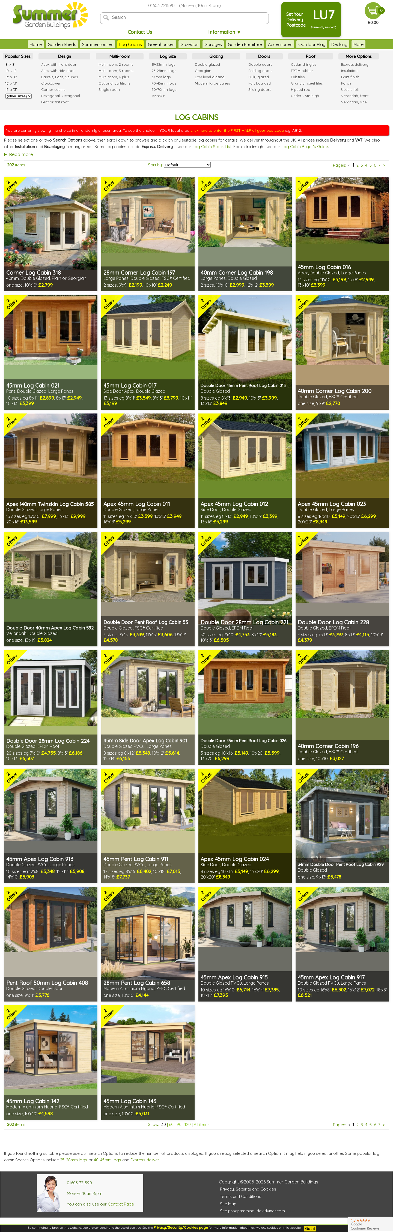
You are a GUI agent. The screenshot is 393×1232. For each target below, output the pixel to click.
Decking (328, 44)
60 (171, 1124)
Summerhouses (86, 44)
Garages (202, 44)
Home (25, 44)
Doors (264, 56)
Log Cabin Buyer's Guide (304, 146)
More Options (359, 56)
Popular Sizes (18, 56)
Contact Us (140, 32)
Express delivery (146, 1159)
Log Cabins (119, 44)
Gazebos (178, 44)
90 (179, 1124)
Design (64, 56)
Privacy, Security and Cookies (248, 1189)
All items (202, 1124)
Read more (21, 154)
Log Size (168, 56)
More (369, 44)
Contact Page (121, 1204)
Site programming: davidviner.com (252, 1210)
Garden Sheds (51, 44)
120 (187, 1124)
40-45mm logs (107, 1159)
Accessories (269, 44)
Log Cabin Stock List (211, 146)
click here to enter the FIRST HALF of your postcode (237, 130)
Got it (310, 1228)
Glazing (216, 56)
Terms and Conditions (240, 1196)
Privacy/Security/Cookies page (181, 1227)
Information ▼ (224, 32)
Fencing (350, 44)
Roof (310, 56)
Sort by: (155, 164)
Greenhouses (150, 44)
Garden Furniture (234, 44)
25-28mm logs (73, 1159)
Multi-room (119, 56)
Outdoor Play (300, 44)
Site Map (228, 1203)
